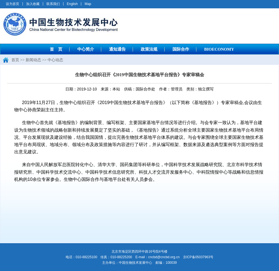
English (72, 4)
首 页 (56, 49)
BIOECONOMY (219, 49)
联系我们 (53, 4)
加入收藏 (32, 4)
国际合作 (180, 49)
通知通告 (117, 49)
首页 (15, 60)
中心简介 (85, 49)
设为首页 (12, 4)
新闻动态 (33, 60)
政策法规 (149, 49)
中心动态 (55, 60)
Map (88, 4)
